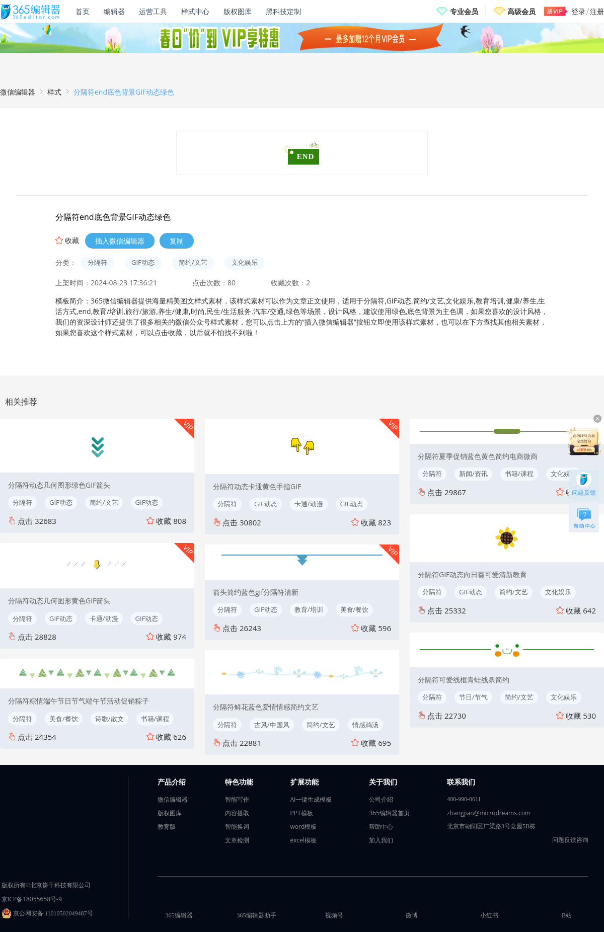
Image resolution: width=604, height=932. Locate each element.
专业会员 (464, 11)
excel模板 (303, 840)
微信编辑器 (17, 92)
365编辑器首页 (389, 813)
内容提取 (237, 813)
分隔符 (97, 262)
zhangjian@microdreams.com (489, 813)
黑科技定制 (283, 11)
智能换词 (237, 826)
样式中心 (195, 11)
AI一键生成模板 (311, 799)
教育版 (167, 826)
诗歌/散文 (109, 718)
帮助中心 (381, 826)
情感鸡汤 (365, 724)
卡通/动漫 (104, 618)
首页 (83, 11)
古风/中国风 (271, 724)
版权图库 (237, 11)
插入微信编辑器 (119, 241)
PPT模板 (301, 813)
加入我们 (381, 840)
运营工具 (153, 11)
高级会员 (521, 11)
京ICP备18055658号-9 (32, 899)
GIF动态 (143, 262)
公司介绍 (381, 799)
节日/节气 (473, 697)
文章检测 (237, 840)
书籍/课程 (155, 718)
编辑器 (114, 11)
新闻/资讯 (473, 473)
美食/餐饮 (63, 718)
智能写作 (237, 799)
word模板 (303, 826)
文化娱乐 (245, 262)
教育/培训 (308, 609)
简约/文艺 (193, 262)
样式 (54, 92)
